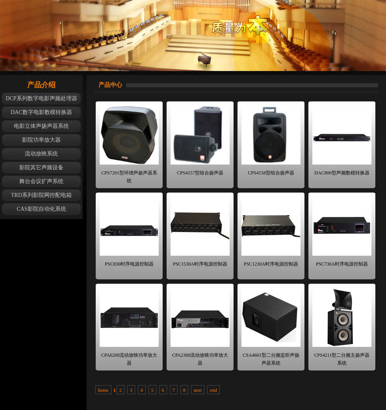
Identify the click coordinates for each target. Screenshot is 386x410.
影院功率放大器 (41, 140)
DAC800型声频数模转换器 (341, 173)
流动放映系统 (41, 154)
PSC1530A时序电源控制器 (200, 264)
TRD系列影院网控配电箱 (41, 195)
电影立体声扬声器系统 (41, 126)
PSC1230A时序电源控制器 (271, 264)
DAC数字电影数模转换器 (41, 112)
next (198, 390)
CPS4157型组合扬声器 (200, 173)
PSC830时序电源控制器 (129, 264)
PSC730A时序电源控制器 (342, 264)
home (103, 390)
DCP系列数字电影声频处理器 (41, 98)
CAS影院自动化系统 (41, 209)
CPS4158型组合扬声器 (271, 173)
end (213, 390)
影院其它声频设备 (41, 167)
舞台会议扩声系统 (41, 181)
